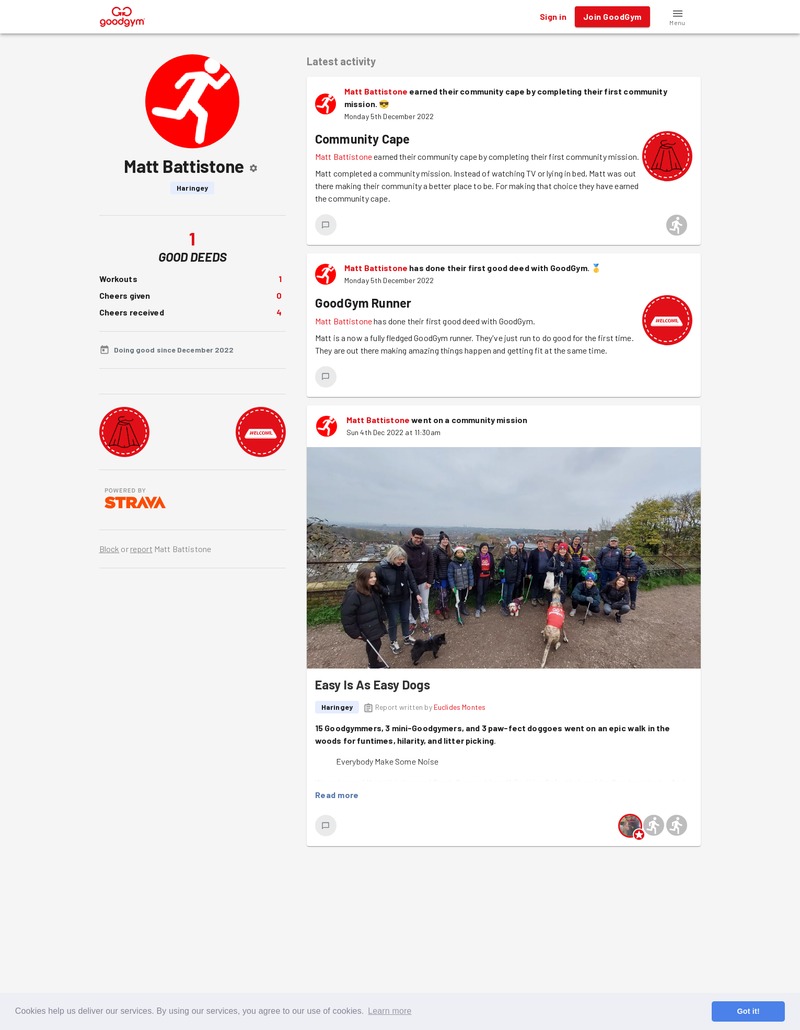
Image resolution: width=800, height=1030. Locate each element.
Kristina (401, 782)
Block (109, 549)
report (141, 549)
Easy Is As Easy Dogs (373, 684)
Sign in (553, 16)
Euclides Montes (459, 707)
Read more (337, 795)
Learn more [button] (389, 1010)
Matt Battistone (376, 91)
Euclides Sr (533, 782)
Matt (374, 782)
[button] (677, 16)
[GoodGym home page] (122, 15)
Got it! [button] (748, 1011)
